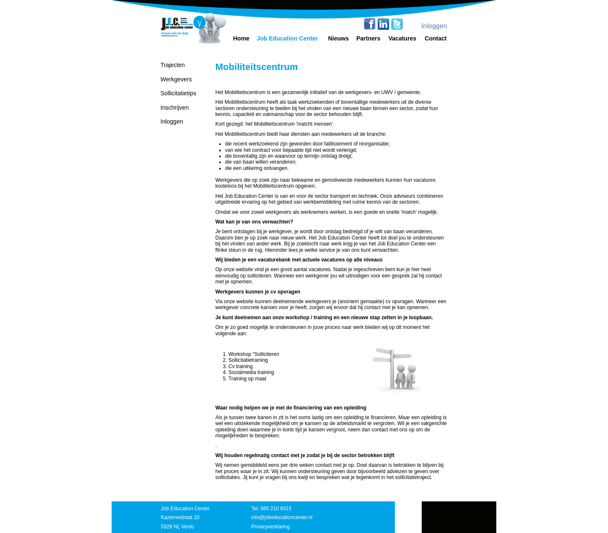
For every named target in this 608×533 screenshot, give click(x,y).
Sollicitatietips (178, 93)
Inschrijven (174, 107)
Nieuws (338, 38)
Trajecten (172, 65)
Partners (368, 38)
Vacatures (402, 38)
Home (241, 38)
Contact (436, 38)
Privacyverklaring (270, 527)
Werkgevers (176, 79)
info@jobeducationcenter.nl (281, 517)
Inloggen (434, 26)
